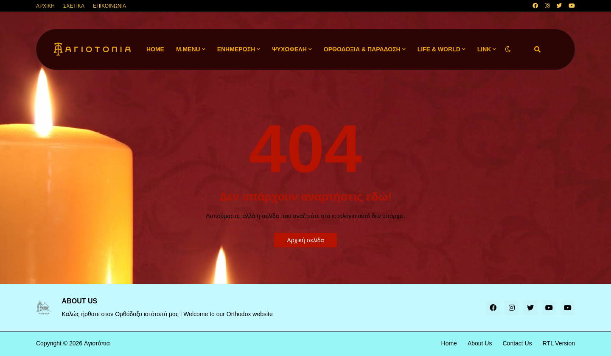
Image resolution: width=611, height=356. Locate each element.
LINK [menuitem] (484, 49)
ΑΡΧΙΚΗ (45, 6)
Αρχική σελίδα (305, 240)
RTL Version (559, 343)
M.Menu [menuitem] (188, 49)
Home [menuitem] (155, 49)
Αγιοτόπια (97, 343)
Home (449, 343)
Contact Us (517, 343)
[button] (508, 49)
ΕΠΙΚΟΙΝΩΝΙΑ (109, 6)
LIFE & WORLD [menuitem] (439, 49)
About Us (480, 343)
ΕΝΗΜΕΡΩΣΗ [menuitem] (236, 49)
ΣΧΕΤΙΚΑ (73, 6)
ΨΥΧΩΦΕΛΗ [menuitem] (289, 49)
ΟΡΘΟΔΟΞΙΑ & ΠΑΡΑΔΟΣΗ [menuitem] (362, 49)
